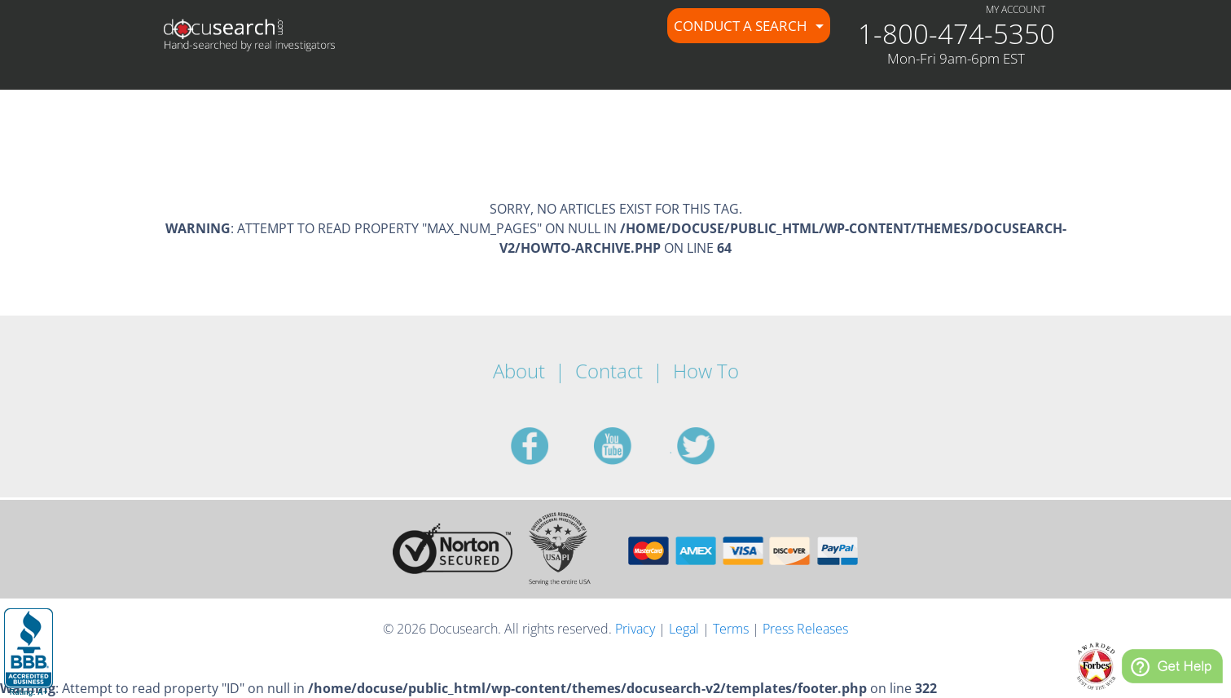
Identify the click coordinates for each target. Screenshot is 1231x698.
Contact (609, 370)
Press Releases (805, 629)
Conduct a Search (742, 25)
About (519, 370)
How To (706, 370)
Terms (731, 629)
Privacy (635, 629)
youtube (632, 446)
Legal (684, 629)
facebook (549, 446)
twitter (715, 446)
